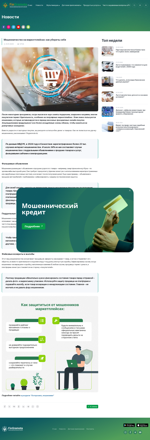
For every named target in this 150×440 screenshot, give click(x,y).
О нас (29, 5)
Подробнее (34, 226)
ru (128, 5)
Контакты (90, 429)
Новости (39, 5)
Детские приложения (76, 429)
